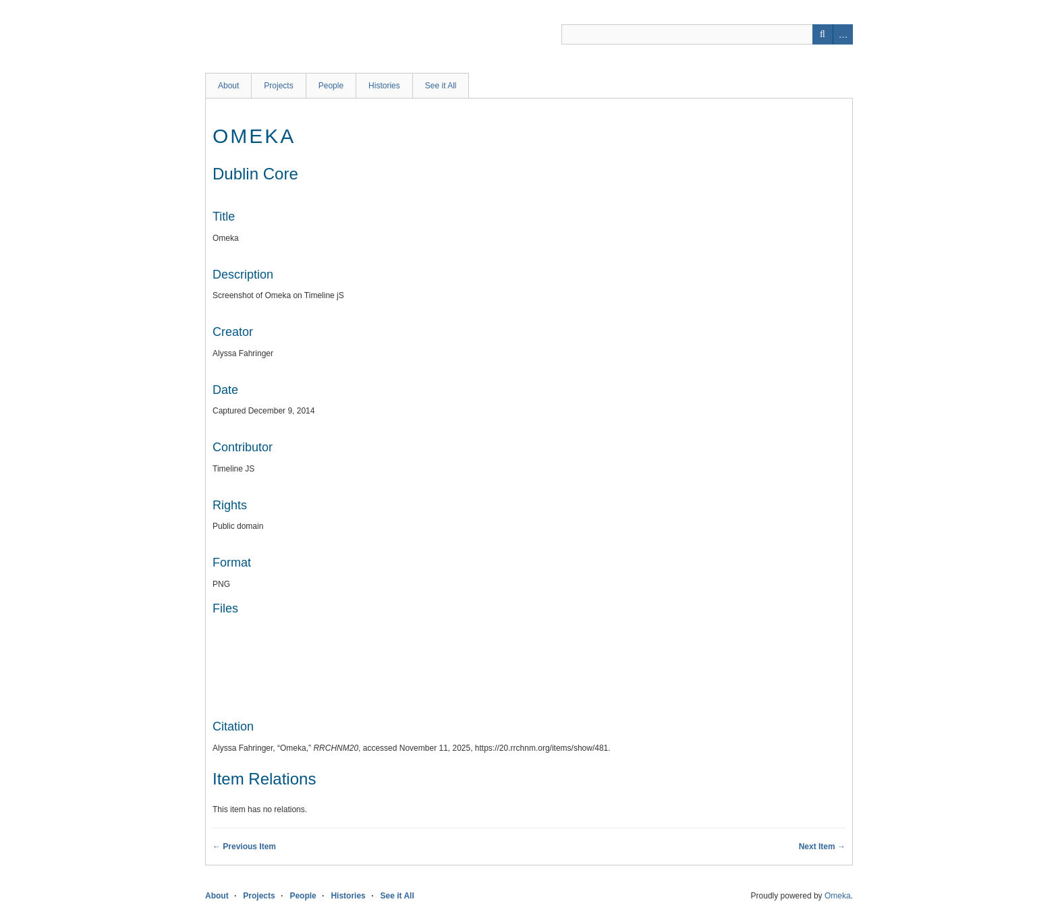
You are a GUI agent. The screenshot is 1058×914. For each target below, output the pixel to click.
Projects (278, 85)
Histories (384, 85)
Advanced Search (843, 34)
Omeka (838, 896)
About (228, 85)
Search (822, 34)
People (330, 85)
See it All (441, 85)
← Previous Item (244, 846)
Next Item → (822, 846)
